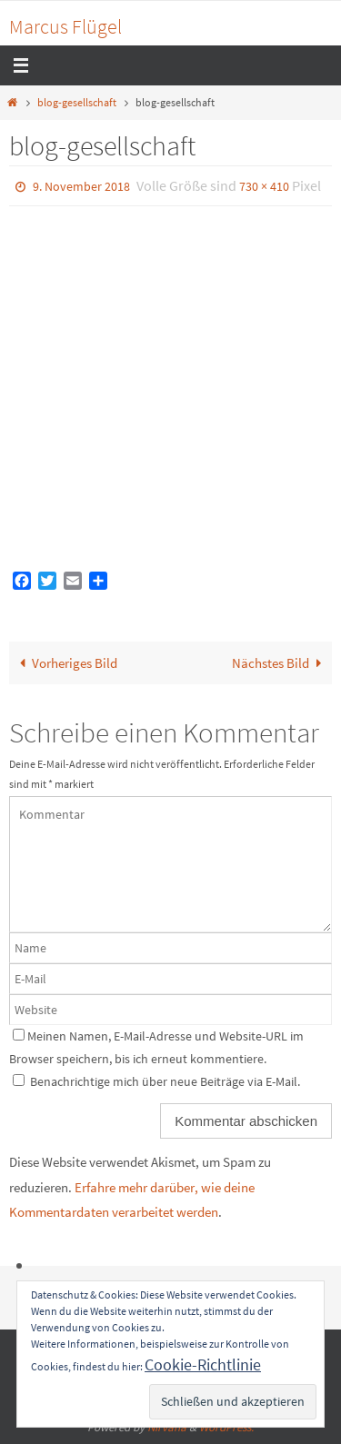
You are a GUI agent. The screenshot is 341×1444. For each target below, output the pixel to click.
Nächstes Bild (280, 663)
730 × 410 (264, 186)
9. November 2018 (81, 186)
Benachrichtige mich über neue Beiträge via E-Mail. (165, 1081)
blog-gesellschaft (76, 102)
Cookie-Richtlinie (203, 1364)
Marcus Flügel (65, 26)
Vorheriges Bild (65, 663)
